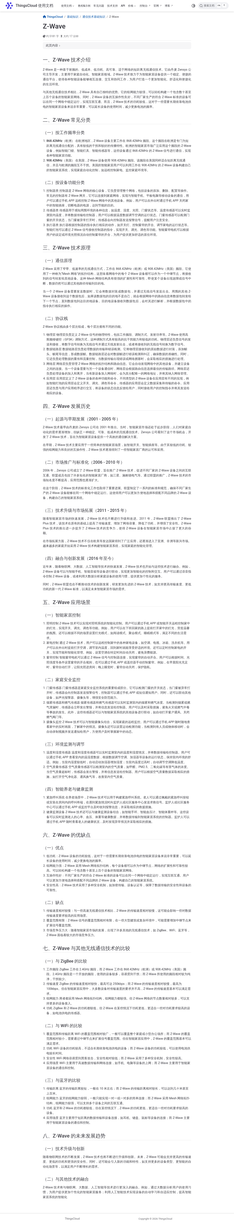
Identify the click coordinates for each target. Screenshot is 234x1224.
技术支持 (112, 5)
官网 (156, 5)
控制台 (144, 5)
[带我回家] (29, 6)
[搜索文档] (213, 5)
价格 (132, 6)
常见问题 (98, 5)
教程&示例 (84, 5)
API (123, 5)
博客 (167, 5)
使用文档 (67, 6)
